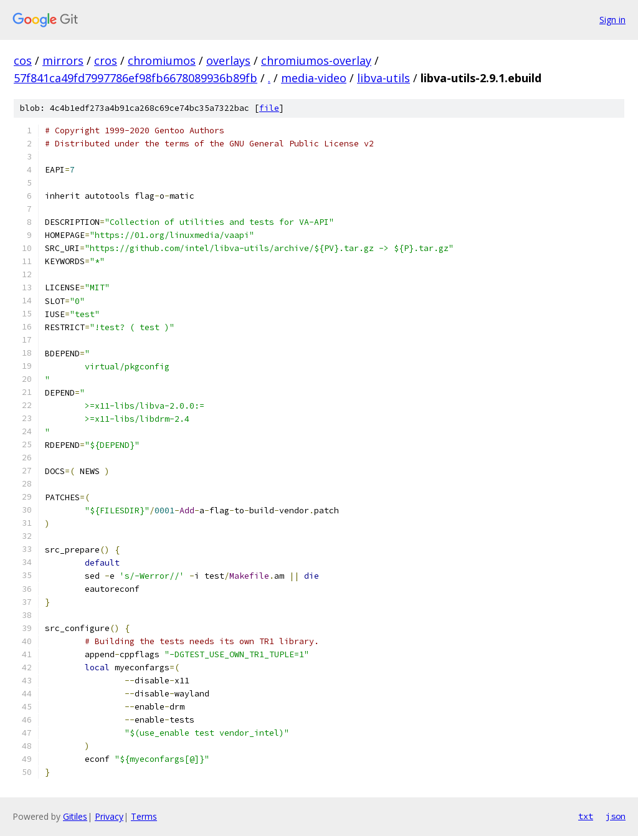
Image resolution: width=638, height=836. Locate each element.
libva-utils (383, 77)
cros (105, 60)
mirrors (62, 60)
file (269, 108)
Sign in (612, 20)
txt (585, 816)
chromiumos (162, 60)
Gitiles (75, 816)
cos (23, 60)
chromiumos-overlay (316, 60)
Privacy (109, 816)
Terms (144, 816)
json (616, 816)
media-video (313, 77)
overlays (228, 60)
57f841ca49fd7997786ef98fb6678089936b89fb (135, 77)
